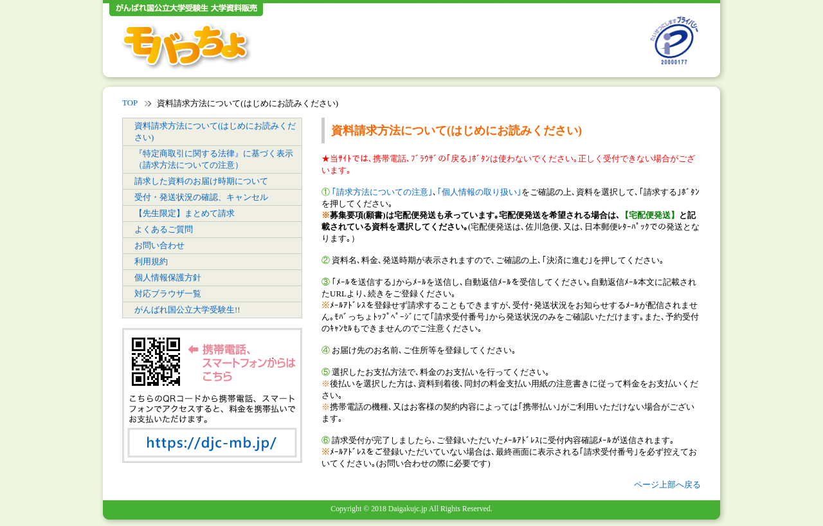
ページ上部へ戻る (667, 484)
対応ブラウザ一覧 (167, 293)
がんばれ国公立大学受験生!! (187, 309)
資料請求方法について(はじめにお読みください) (215, 131)
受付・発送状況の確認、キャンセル (201, 197)
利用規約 (151, 261)
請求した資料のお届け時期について (201, 181)
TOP (130, 102)
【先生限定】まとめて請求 (184, 213)
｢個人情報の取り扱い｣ (479, 192)
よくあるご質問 (163, 229)
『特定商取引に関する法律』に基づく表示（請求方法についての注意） (213, 159)
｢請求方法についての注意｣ (382, 192)
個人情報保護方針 (167, 277)
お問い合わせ (159, 245)
